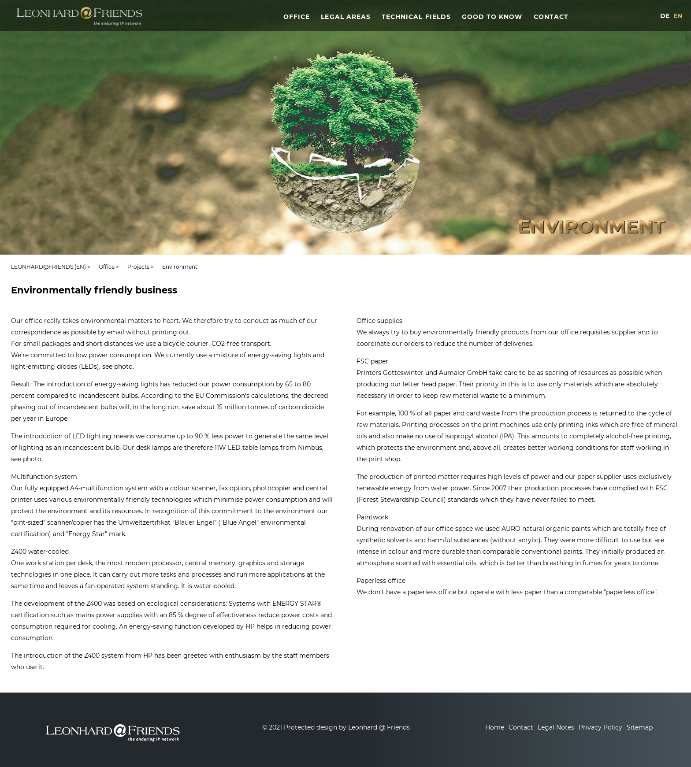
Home (494, 727)
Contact (521, 727)
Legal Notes (556, 727)
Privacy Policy (600, 727)
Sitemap (640, 727)
